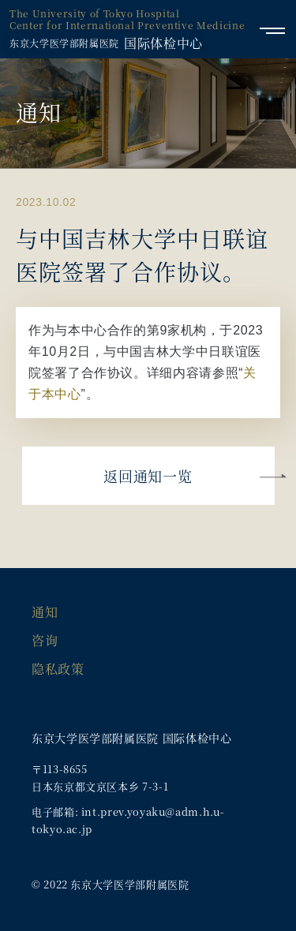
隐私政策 (58, 669)
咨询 (45, 640)
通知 (45, 612)
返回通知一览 (147, 476)
